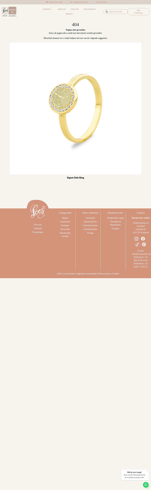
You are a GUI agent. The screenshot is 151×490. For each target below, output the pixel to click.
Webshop (48, 9)
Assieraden (65, 229)
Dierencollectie (90, 221)
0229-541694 (102, 2)
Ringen (65, 218)
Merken (69, 14)
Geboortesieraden (90, 225)
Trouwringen (90, 9)
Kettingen (65, 225)
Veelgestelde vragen (115, 218)
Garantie (115, 228)
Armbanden (65, 221)
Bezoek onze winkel (55, 2)
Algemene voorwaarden (87, 273)
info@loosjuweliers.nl (80, 2)
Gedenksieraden (90, 229)
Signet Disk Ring (75, 177)
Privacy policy (104, 273)
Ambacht (62, 9)
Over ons (75, 9)
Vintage (90, 233)
